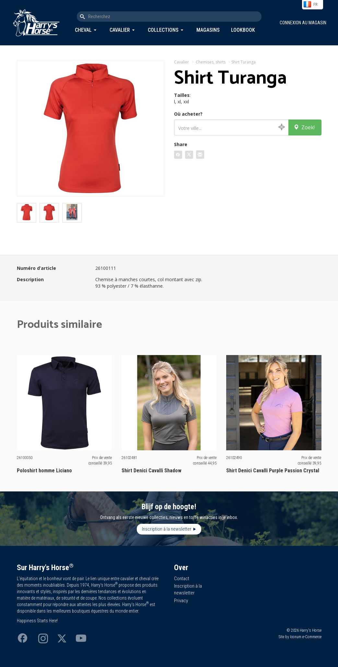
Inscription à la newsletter (167, 529)
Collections (163, 30)
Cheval (83, 30)
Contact (181, 578)
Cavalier (120, 30)
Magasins (208, 30)
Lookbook (243, 30)
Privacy (181, 601)
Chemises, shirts (211, 62)
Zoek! (304, 127)
